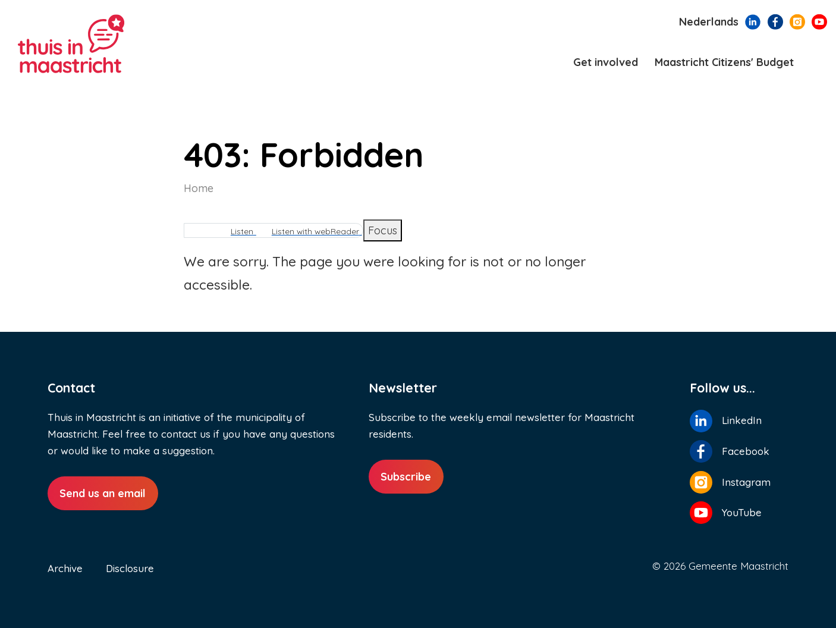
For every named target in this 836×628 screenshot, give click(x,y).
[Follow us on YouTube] (819, 20)
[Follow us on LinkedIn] (752, 20)
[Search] (816, 62)
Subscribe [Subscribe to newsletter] (406, 476)
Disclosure (130, 568)
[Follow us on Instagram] (797, 20)
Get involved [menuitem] (605, 62)
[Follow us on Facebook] (775, 20)
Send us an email (102, 493)
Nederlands (708, 22)
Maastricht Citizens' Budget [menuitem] (724, 62)
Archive (65, 568)
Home (198, 188)
